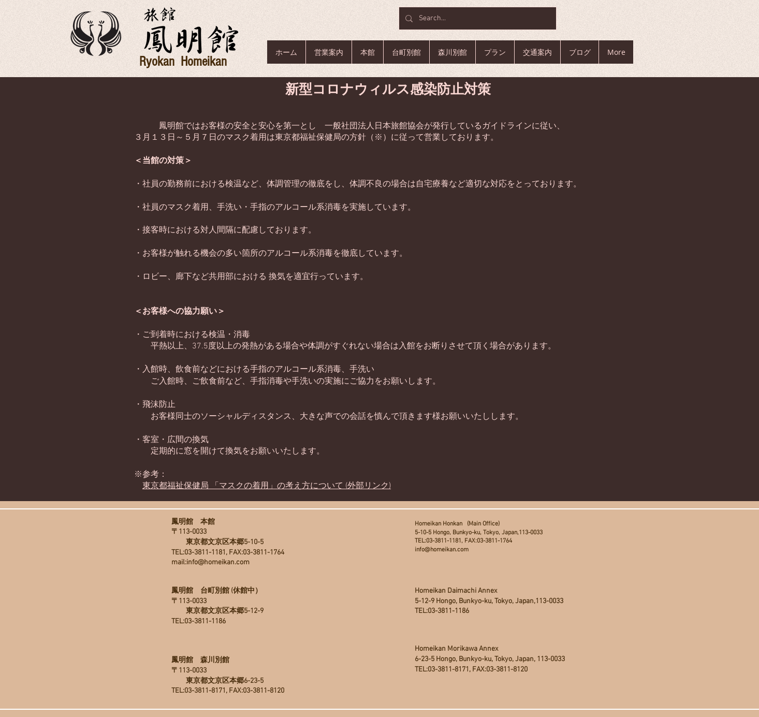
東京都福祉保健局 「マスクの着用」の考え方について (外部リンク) (266, 486)
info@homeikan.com (218, 562)
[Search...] (476, 18)
